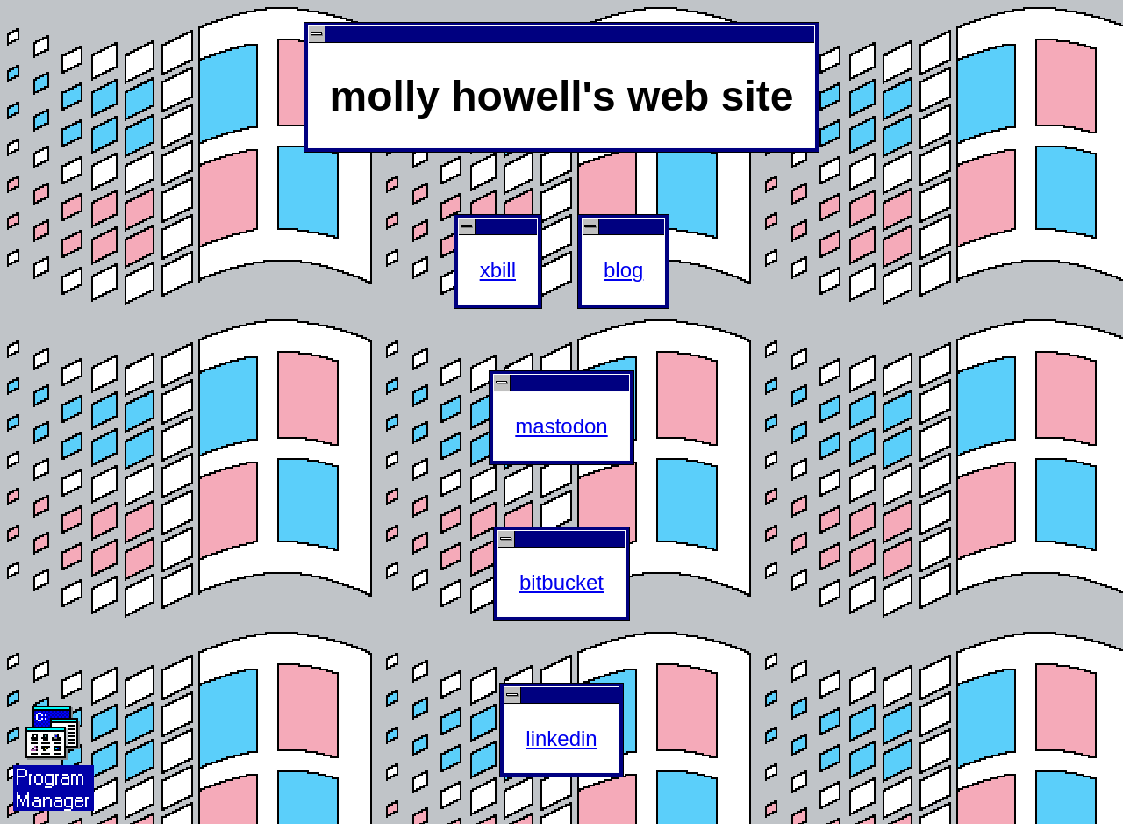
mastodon (561, 426)
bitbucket (561, 582)
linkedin (561, 738)
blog (623, 270)
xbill (498, 270)
